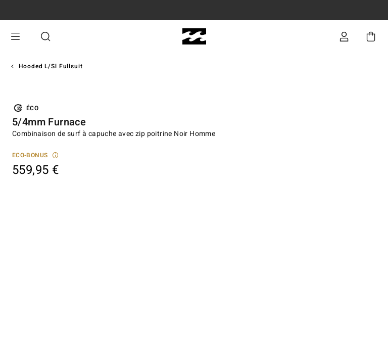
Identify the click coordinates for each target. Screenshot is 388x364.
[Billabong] (194, 36)
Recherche (45, 36)
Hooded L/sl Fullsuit (51, 66)
